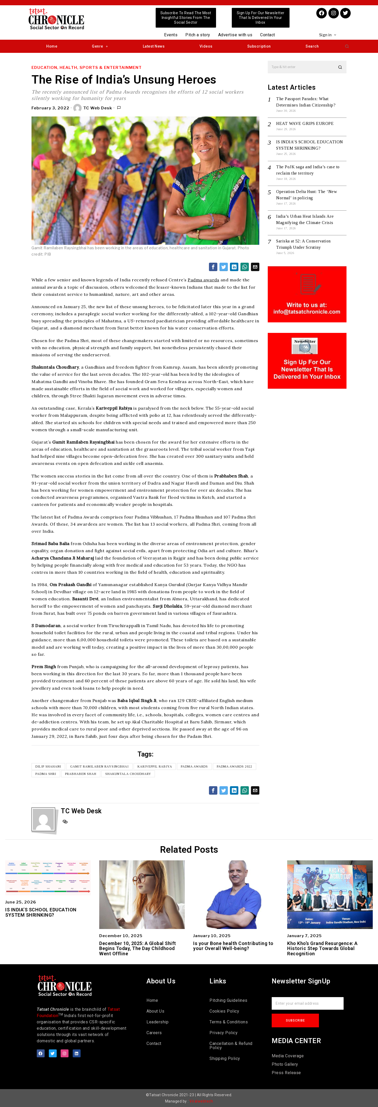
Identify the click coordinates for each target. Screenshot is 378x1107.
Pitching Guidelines (228, 1000)
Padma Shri (45, 774)
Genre (100, 46)
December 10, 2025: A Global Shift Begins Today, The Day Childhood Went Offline (137, 948)
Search (312, 46)
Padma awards (203, 279)
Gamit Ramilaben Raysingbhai (99, 766)
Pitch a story (197, 34)
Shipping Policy (224, 1058)
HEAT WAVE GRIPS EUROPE (305, 123)
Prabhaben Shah (80, 774)
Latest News (154, 46)
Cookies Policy (224, 1011)
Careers (154, 1032)
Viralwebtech (201, 1101)
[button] (347, 46)
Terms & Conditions (228, 1021)
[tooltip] (213, 267)
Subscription (259, 46)
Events (170, 34)
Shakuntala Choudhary (128, 774)
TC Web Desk (92, 108)
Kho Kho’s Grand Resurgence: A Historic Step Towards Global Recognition (322, 948)
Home (51, 46)
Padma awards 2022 (235, 766)
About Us (155, 1011)
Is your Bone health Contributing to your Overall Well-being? (233, 946)
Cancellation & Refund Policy (231, 1045)
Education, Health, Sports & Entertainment (87, 67)
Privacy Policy (223, 1032)
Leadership (157, 1021)
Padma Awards (194, 766)
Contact (267, 34)
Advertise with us (235, 34)
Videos (206, 46)
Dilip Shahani (48, 766)
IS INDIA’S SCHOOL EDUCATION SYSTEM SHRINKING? (41, 912)
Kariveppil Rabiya (155, 766)
